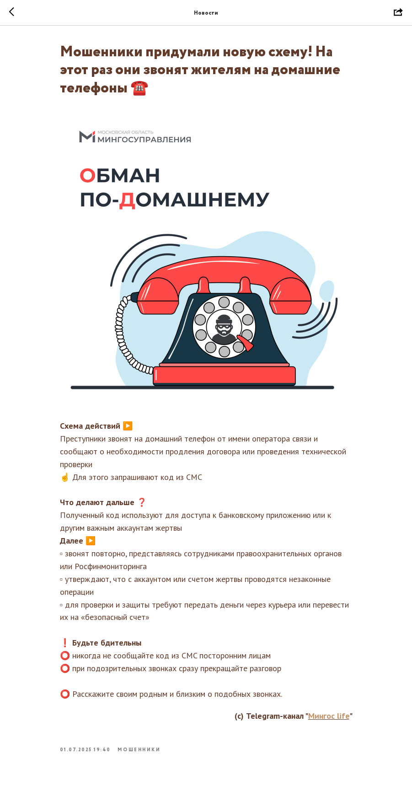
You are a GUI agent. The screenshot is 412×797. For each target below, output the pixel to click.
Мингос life (328, 716)
